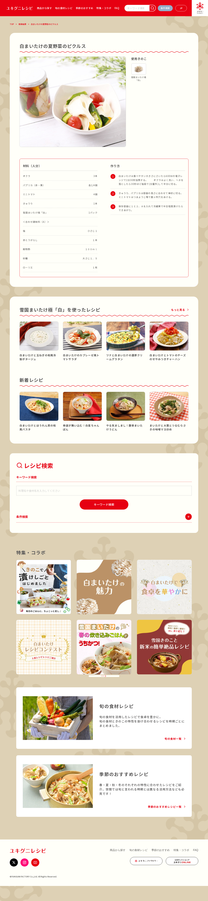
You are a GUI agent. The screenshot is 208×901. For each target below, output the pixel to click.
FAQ (117, 8)
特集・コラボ (103, 8)
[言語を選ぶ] (181, 8)
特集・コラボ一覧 (101, 687)
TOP (12, 24)
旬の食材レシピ (63, 8)
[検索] (152, 8)
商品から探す (44, 8)
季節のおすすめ (84, 8)
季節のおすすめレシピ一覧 (165, 822)
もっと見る (178, 310)
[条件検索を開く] (165, 8)
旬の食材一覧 (173, 754)
